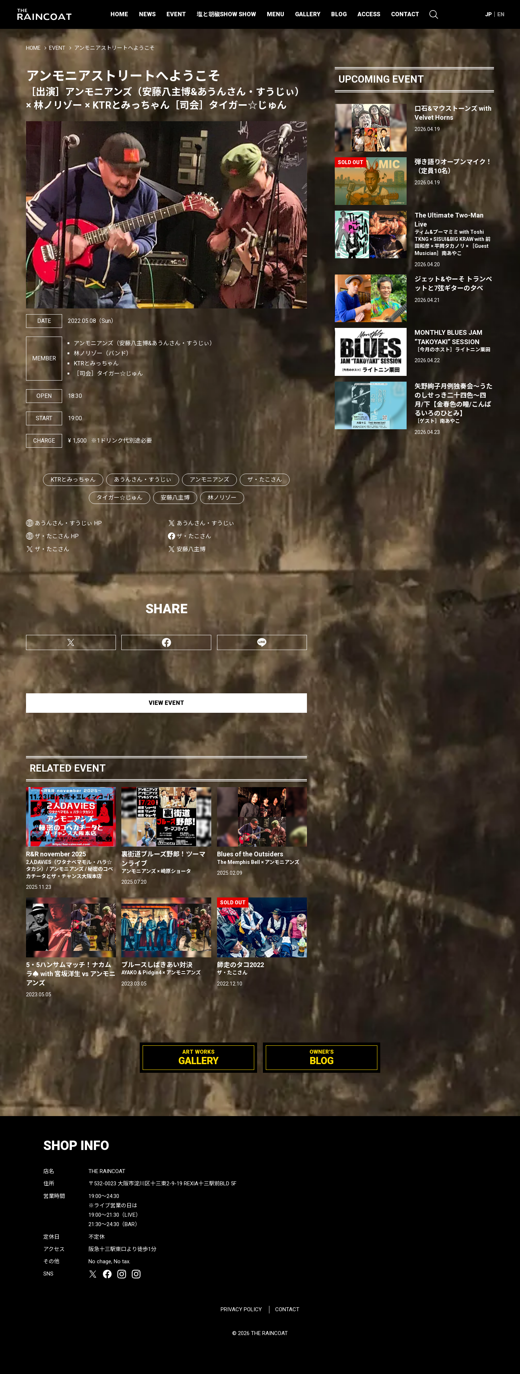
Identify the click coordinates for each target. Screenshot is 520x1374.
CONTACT (405, 14)
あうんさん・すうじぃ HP (68, 523)
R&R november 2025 (71, 865)
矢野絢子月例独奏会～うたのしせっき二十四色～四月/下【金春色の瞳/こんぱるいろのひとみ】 (454, 403)
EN (500, 14)
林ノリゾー (222, 497)
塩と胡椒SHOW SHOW (226, 14)
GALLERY (307, 14)
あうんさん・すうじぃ (143, 479)
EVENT (176, 14)
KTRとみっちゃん (73, 479)
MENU (275, 14)
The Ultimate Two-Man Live (454, 234)
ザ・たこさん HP (57, 536)
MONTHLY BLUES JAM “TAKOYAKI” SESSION (454, 341)
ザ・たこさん (264, 479)
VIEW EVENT (166, 702)
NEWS (147, 14)
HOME (119, 14)
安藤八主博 (175, 497)
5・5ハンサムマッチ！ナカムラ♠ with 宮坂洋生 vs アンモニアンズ (71, 974)
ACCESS (369, 14)
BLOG (339, 14)
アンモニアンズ (209, 479)
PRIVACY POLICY (241, 1309)
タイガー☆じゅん (119, 497)
